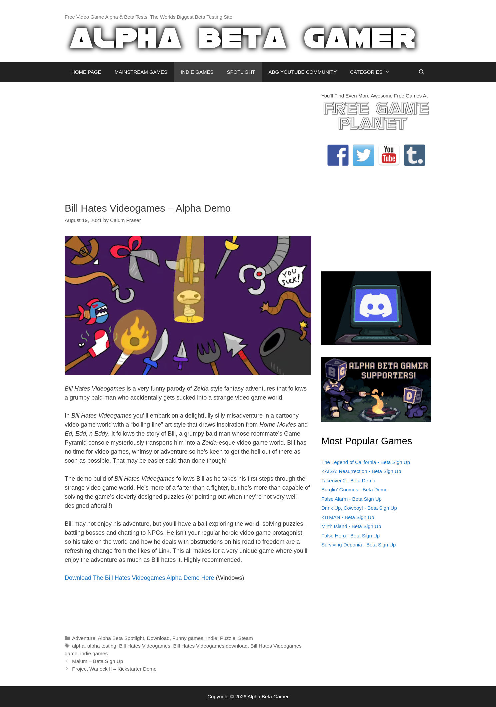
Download (158, 638)
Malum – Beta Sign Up (97, 661)
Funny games (187, 638)
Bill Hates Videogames (144, 646)
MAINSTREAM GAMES (141, 72)
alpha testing (101, 646)
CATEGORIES (373, 72)
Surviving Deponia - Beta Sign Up (358, 544)
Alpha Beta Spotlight (121, 638)
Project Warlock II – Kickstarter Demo (114, 669)
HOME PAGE (86, 72)
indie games (94, 653)
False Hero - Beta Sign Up (350, 535)
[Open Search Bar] (421, 72)
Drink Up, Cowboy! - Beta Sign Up (359, 508)
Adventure (83, 638)
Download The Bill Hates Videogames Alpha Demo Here (139, 577)
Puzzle (227, 638)
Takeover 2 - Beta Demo (348, 480)
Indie (211, 638)
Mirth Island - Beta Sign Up (351, 526)
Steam (245, 638)
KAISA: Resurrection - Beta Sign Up (361, 471)
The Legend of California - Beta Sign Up (365, 462)
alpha (78, 646)
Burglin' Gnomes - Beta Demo (354, 489)
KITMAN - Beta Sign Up (347, 517)
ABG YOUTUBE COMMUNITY (302, 72)
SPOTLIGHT (241, 72)
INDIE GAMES (197, 72)
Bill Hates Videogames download (210, 646)
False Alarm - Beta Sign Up (351, 499)
